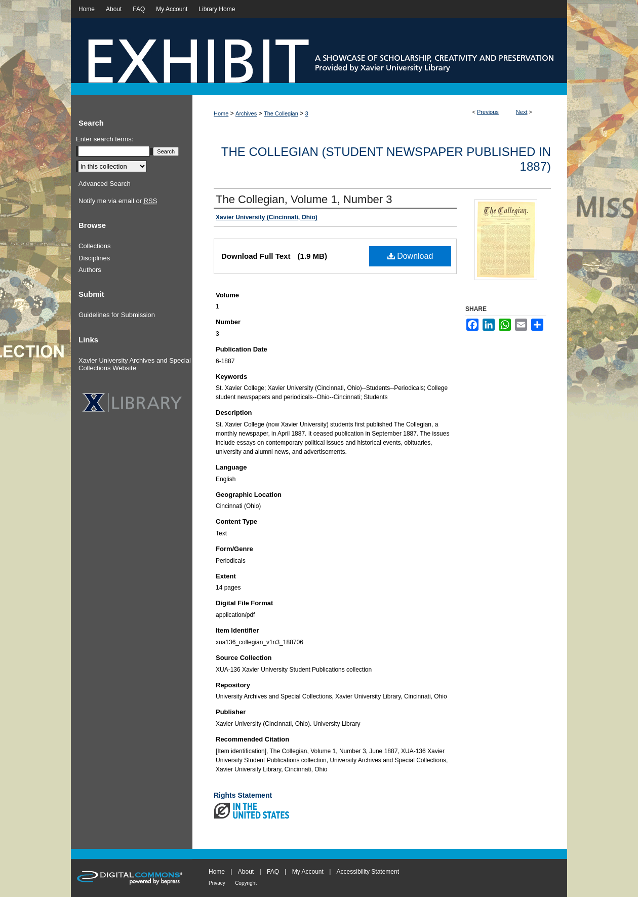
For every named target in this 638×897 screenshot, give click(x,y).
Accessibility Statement (368, 871)
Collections (94, 246)
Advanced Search (104, 183)
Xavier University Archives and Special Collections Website (134, 364)
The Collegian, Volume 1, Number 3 (304, 199)
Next (522, 112)
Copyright (246, 883)
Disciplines (94, 258)
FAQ (273, 871)
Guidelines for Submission (116, 315)
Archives (246, 113)
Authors (89, 270)
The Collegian (281, 113)
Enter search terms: (104, 139)
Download (410, 256)
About (246, 871)
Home (221, 113)
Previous (488, 112)
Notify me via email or (117, 201)
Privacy (217, 883)
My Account (308, 871)
